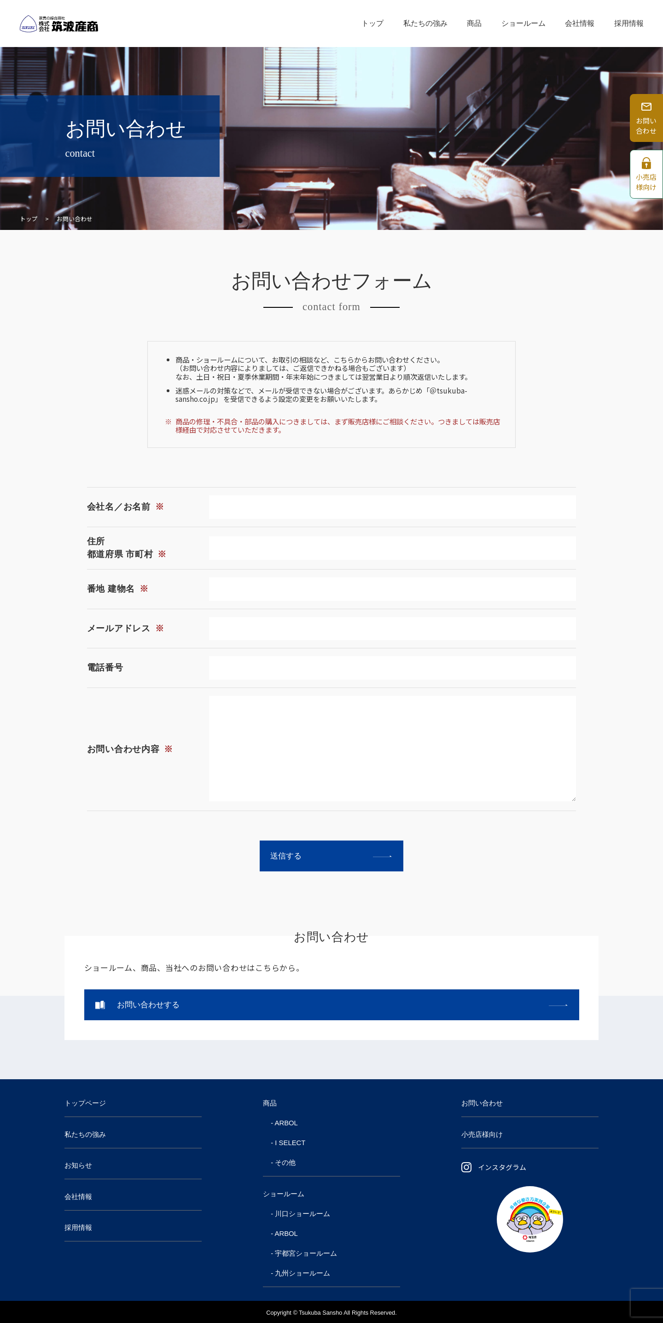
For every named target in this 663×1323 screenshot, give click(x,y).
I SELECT (290, 1143)
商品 (474, 23)
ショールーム (523, 23)
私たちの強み (425, 23)
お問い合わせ (482, 1103)
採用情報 (629, 23)
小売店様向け (482, 1134)
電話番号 (105, 667)
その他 (285, 1162)
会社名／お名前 (125, 507)
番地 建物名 (118, 589)
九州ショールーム (302, 1273)
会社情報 (579, 23)
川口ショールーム (302, 1213)
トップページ (85, 1103)
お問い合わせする (148, 1004)
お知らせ (78, 1165)
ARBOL (286, 1123)
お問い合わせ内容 (130, 749)
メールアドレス (125, 628)
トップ (372, 23)
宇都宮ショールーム (306, 1253)
